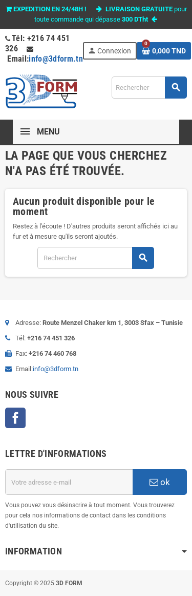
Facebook (15, 418)
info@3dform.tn (56, 59)
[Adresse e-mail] (69, 482)
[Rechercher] (149, 87)
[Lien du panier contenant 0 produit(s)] (164, 51)
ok (160, 482)
